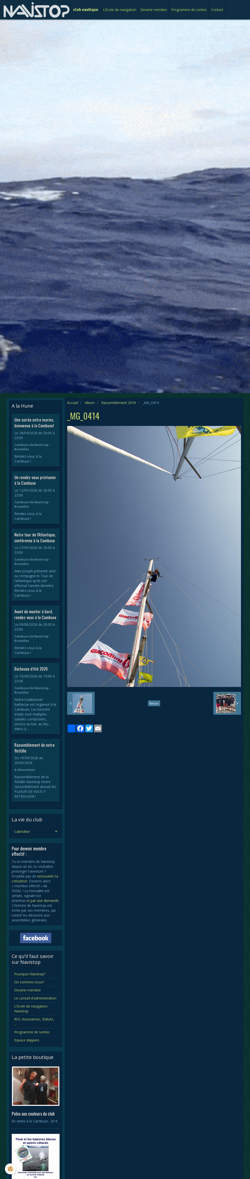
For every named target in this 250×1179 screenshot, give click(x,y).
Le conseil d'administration (35, 998)
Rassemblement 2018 (118, 402)
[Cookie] (10, 1168)
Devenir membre (153, 9)
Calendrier (22, 831)
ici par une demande (43, 900)
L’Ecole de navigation (119, 9)
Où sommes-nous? (29, 982)
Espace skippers (26, 1040)
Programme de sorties (189, 9)
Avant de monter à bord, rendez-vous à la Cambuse (35, 614)
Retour (154, 703)
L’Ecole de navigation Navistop (30, 1008)
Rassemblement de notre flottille (34, 748)
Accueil (72, 402)
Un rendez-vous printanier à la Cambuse (35, 480)
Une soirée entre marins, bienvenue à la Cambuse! (34, 423)
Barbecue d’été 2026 (31, 669)
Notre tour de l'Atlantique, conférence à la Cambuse (35, 538)
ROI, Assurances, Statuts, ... (34, 1021)
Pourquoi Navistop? (29, 974)
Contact (217, 9)
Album (90, 402)
